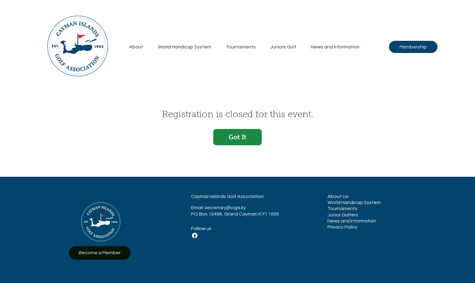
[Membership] (413, 47)
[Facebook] (194, 235)
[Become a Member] (100, 253)
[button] (136, 47)
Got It (237, 136)
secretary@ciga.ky (225, 207)
